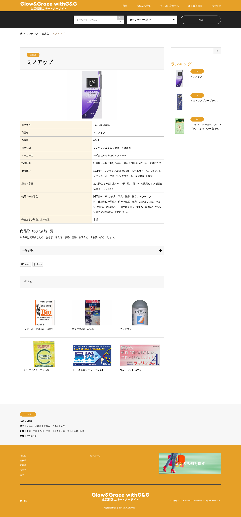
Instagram (25, 500)
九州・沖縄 (45, 431)
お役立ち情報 (144, 5)
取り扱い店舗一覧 (169, 5)
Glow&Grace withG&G (192, 500)
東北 (69, 431)
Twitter (21, 500)
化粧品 (38, 426)
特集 (22, 436)
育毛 (30, 281)
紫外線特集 (32, 436)
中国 (29, 431)
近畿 (76, 431)
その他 (30, 426)
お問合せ (216, 5)
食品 (63, 426)
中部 (35, 431)
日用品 (55, 426)
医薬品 (33, 55)
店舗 (22, 431)
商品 (125, 5)
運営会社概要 (195, 5)
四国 (63, 431)
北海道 (55, 431)
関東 (83, 431)
